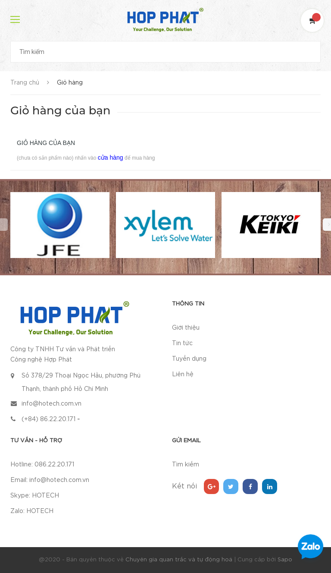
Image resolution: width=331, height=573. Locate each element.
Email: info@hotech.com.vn (49, 480)
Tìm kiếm (185, 464)
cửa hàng (110, 157)
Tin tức (182, 343)
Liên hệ (183, 374)
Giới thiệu (186, 328)
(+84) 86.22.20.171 (48, 419)
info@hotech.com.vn (51, 403)
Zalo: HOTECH (31, 511)
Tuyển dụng (189, 359)
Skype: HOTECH (34, 495)
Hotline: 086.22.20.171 (42, 464)
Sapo (285, 559)
